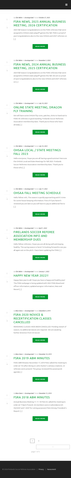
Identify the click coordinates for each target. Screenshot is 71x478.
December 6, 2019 (44, 311)
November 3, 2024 (44, 60)
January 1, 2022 (44, 271)
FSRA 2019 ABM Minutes (32, 358)
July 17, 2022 (43, 189)
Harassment (51, 469)
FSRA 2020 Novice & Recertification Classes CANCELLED (33, 318)
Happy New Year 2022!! (31, 275)
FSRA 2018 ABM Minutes (32, 397)
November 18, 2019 (45, 354)
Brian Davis (19, 311)
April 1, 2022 (43, 228)
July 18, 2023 (43, 103)
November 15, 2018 (45, 393)
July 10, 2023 (43, 146)
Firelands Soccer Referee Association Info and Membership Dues (34, 235)
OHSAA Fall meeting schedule (37, 193)
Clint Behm (18, 17)
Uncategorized (28, 17)
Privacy (41, 469)
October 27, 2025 (44, 17)
